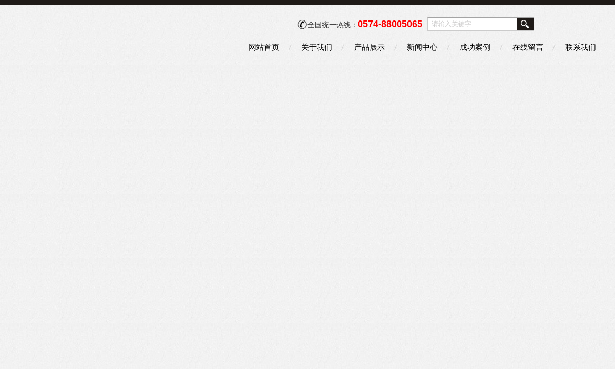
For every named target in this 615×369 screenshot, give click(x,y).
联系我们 (580, 47)
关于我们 (316, 47)
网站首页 (264, 47)
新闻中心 (422, 47)
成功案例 (475, 47)
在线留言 (527, 47)
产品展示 (369, 47)
